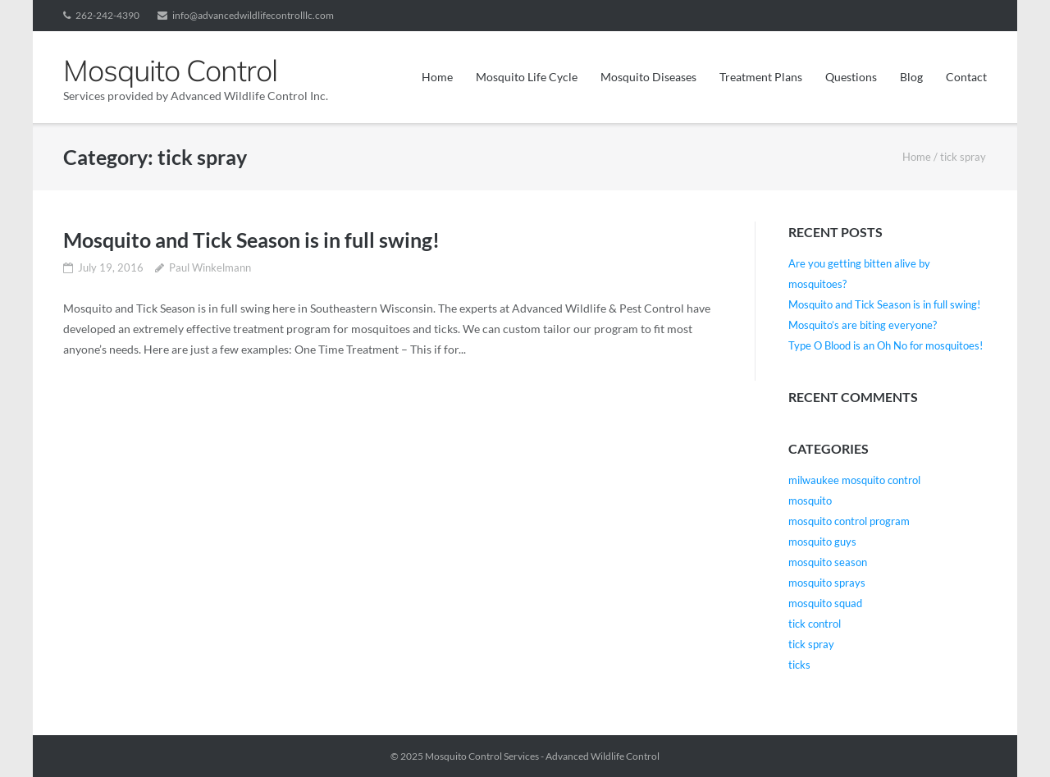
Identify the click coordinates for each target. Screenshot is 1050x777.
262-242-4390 (107, 15)
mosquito (810, 500)
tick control (814, 623)
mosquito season (827, 562)
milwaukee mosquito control (854, 480)
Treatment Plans (760, 77)
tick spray (811, 644)
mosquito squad (825, 603)
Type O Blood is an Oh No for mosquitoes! (885, 345)
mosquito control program (849, 521)
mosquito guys (822, 541)
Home (437, 77)
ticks (799, 664)
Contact (966, 77)
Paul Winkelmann (210, 267)
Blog (911, 77)
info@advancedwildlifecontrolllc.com (253, 15)
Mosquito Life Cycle (527, 77)
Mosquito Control (463, 756)
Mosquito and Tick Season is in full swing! (251, 239)
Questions (851, 77)
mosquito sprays (826, 582)
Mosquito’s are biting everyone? (862, 324)
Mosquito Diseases (648, 77)
